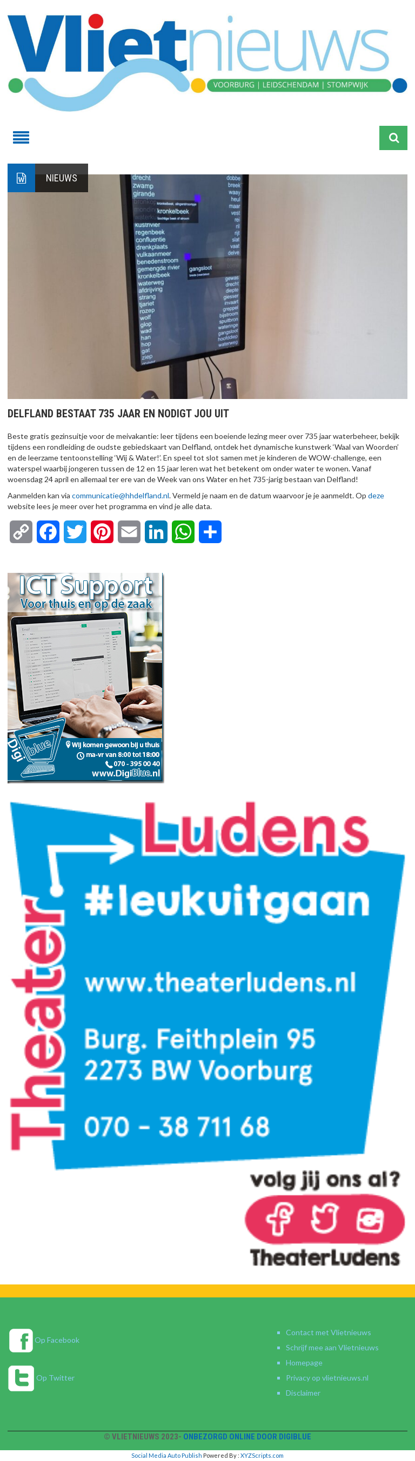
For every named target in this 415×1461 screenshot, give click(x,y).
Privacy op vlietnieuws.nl (327, 1377)
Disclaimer (303, 1392)
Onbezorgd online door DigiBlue (247, 1437)
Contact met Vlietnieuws (328, 1332)
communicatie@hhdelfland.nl (120, 495)
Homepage (304, 1362)
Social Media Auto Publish (166, 1455)
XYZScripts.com (262, 1455)
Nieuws (61, 178)
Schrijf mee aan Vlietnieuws (332, 1347)
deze (376, 495)
